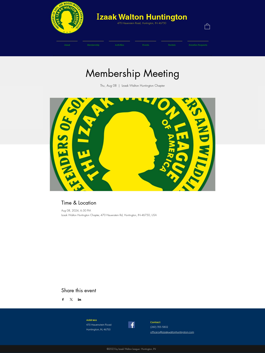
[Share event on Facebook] (63, 299)
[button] (207, 26)
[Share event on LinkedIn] (79, 299)
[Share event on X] (71, 299)
